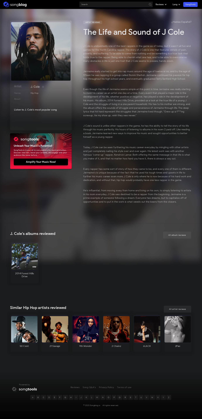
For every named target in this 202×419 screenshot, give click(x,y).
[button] (161, 4)
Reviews (75, 387)
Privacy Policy (106, 387)
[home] (15, 4)
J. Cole (35, 86)
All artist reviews (177, 309)
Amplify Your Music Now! (41, 161)
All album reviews (177, 235)
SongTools (190, 4)
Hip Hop (35, 93)
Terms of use (124, 387)
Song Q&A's (89, 387)
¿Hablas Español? (181, 22)
